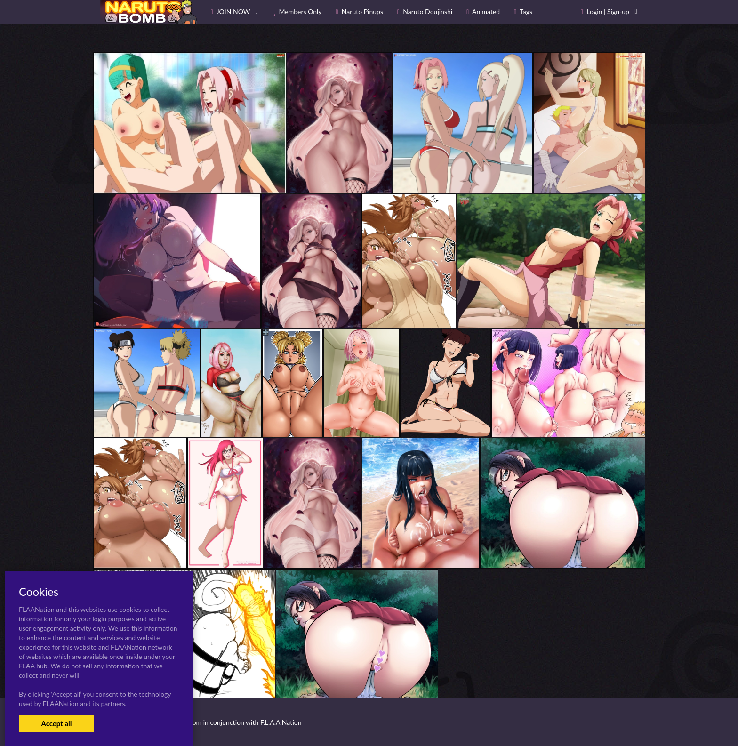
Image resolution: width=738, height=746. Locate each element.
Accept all (56, 723)
